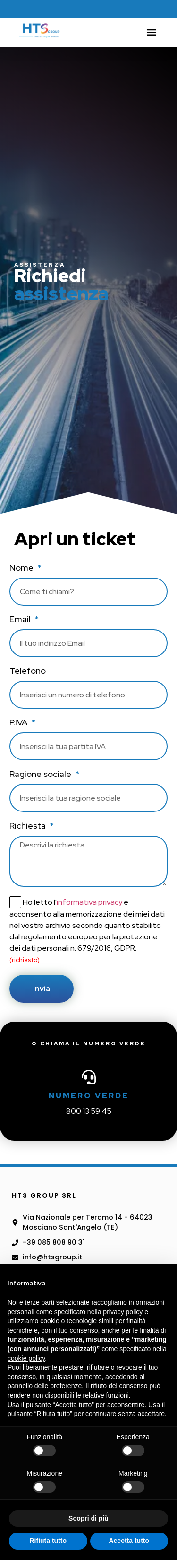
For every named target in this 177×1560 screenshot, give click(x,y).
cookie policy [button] (26, 1358)
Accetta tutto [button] (129, 1540)
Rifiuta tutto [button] (48, 1540)
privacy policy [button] (123, 1312)
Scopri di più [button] (88, 1518)
